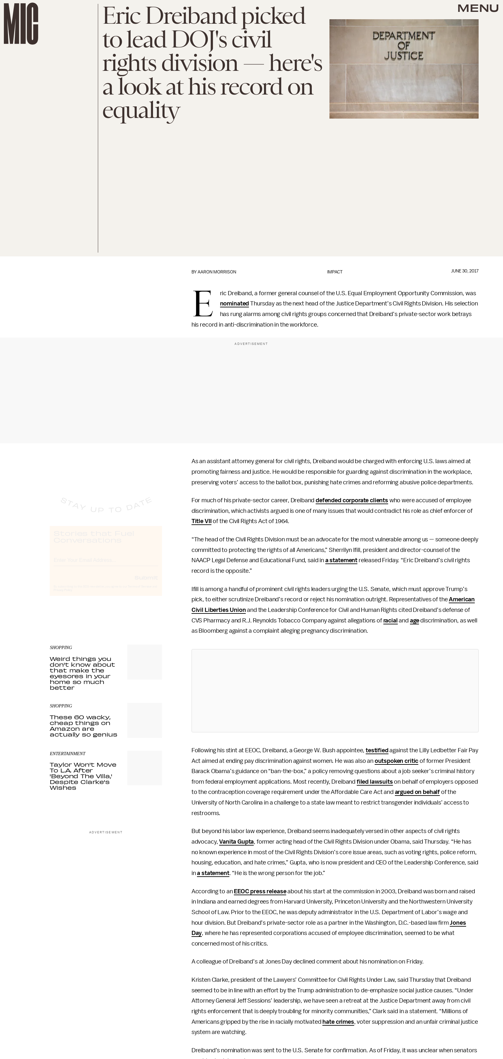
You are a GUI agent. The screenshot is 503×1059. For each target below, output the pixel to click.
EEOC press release (260, 891)
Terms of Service (139, 592)
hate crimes (338, 1022)
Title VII (202, 521)
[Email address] (106, 565)
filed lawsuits (375, 782)
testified (377, 750)
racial (390, 620)
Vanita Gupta (236, 841)
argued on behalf (417, 792)
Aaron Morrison (217, 272)
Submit (146, 583)
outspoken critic (396, 761)
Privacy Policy (63, 595)
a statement (341, 560)
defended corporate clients (352, 500)
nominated (234, 303)
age (414, 620)
